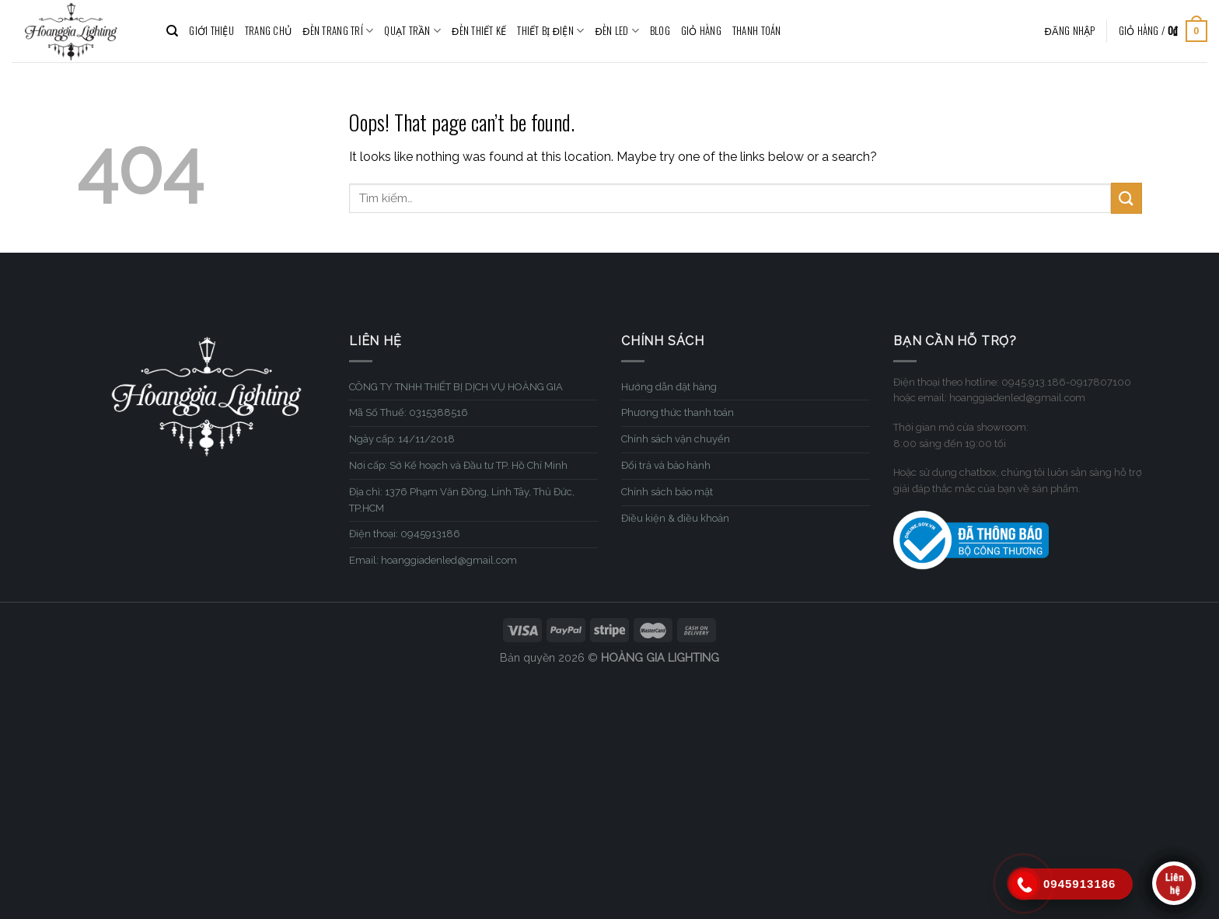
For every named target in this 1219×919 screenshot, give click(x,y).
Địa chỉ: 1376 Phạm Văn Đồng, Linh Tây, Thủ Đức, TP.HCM (462, 500)
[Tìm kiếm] (172, 31)
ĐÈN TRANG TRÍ (337, 31)
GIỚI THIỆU (211, 30)
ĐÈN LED (617, 31)
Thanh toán (756, 30)
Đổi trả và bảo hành (666, 465)
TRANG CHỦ (268, 30)
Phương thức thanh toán (677, 412)
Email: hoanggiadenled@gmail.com (433, 560)
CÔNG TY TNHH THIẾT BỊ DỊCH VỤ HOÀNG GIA (456, 387)
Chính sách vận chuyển (675, 439)
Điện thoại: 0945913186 (404, 534)
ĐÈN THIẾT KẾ (479, 30)
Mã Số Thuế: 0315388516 (408, 412)
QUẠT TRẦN (412, 31)
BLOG (660, 30)
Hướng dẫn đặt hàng (669, 387)
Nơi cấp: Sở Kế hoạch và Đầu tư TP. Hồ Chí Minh (458, 465)
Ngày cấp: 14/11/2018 (402, 439)
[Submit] (1126, 198)
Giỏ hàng (701, 30)
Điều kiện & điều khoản (675, 518)
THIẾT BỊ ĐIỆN (550, 31)
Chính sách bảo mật (667, 492)
